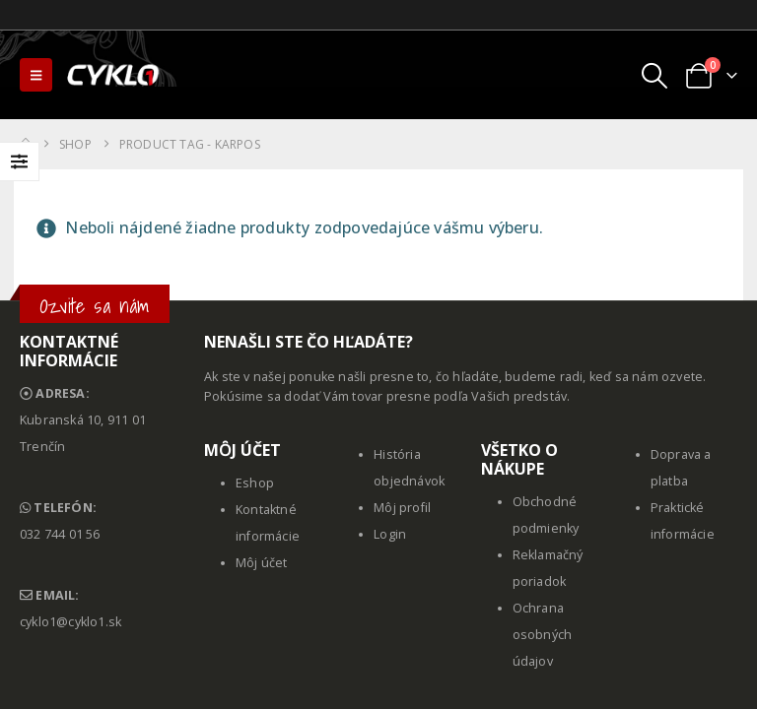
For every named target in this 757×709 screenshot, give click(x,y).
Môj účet (262, 562)
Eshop (255, 483)
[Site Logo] (114, 75)
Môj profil (402, 507)
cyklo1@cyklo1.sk (70, 621)
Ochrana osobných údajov (543, 635)
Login (390, 534)
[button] (36, 75)
